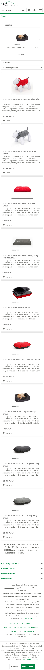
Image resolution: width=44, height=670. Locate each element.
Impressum (29, 623)
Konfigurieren (27, 666)
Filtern (6, 62)
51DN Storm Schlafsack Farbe (16, 307)
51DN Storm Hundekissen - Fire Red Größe (18, 204)
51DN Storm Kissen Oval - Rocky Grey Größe (19, 516)
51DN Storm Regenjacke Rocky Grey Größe (19, 152)
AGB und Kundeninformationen (15, 627)
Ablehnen (14, 666)
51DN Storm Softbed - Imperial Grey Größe (22, 47)
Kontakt (20, 623)
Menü (6, 9)
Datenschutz (14, 631)
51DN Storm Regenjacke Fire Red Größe (20, 99)
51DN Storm (9, 544)
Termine (12, 623)
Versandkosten (9, 588)
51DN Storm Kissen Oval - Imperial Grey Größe (20, 464)
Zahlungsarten (33, 627)
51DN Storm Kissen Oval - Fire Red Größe (21, 359)
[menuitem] (6, 10)
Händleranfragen (28, 631)
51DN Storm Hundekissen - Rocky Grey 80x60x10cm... (20, 256)
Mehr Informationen (30, 659)
